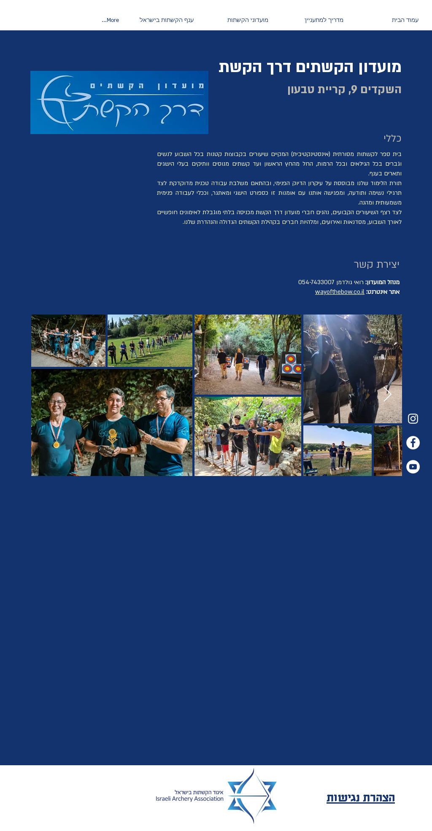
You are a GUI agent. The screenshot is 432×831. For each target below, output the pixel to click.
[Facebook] (413, 442)
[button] (310, 20)
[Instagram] (413, 418)
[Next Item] (387, 395)
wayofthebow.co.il (339, 292)
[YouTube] (413, 466)
